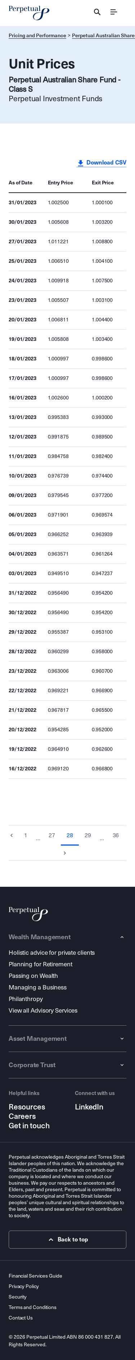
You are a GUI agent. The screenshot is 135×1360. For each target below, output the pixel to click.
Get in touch (29, 1125)
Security (18, 1297)
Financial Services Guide (35, 1276)
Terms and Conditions (33, 1307)
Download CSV (101, 163)
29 (88, 835)
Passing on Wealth (33, 976)
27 (52, 835)
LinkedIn (89, 1107)
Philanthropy (26, 999)
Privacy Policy (24, 1286)
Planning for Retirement (40, 964)
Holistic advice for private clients (52, 953)
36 (116, 835)
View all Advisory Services (43, 1010)
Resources (27, 1107)
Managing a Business (38, 987)
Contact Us (21, 1318)
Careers (22, 1116)
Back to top (67, 1240)
